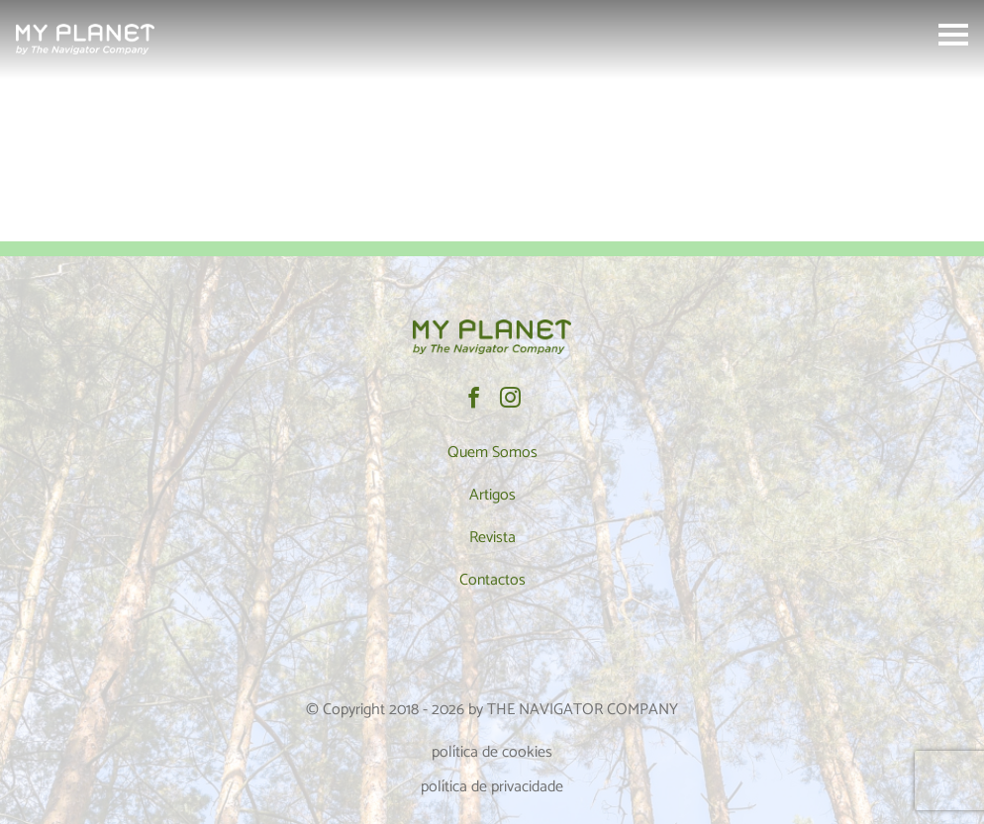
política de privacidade (492, 787)
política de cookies (492, 752)
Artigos (492, 495)
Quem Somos (492, 452)
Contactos (492, 580)
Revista (492, 537)
